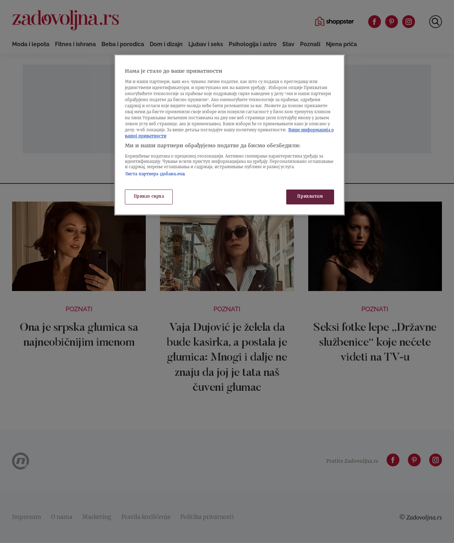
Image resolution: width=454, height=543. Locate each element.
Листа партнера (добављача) (155, 174)
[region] (229, 134)
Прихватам (310, 197)
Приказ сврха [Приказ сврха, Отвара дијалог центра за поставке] (149, 197)
